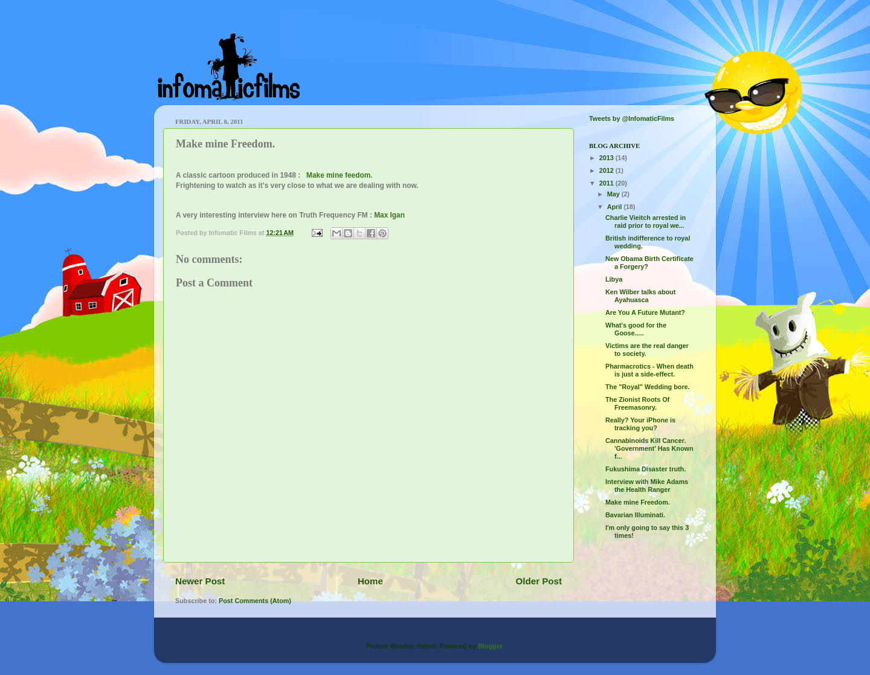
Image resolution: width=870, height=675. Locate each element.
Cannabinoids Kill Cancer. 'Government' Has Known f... (649, 448)
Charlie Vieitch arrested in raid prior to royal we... (645, 221)
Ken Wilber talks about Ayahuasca (640, 295)
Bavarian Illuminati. (635, 514)
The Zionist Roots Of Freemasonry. (637, 403)
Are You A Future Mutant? (645, 312)
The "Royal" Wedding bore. (647, 386)
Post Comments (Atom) (255, 600)
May (614, 194)
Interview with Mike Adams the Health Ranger (646, 485)
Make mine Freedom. (637, 502)
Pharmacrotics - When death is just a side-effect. (649, 370)
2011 (607, 183)
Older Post (539, 581)
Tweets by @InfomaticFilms (631, 118)
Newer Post (200, 581)
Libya (613, 279)
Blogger (490, 646)
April (615, 206)
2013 (607, 157)
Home (370, 581)
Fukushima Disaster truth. (645, 469)
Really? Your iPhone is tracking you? (640, 423)
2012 (607, 170)
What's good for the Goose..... (635, 329)
